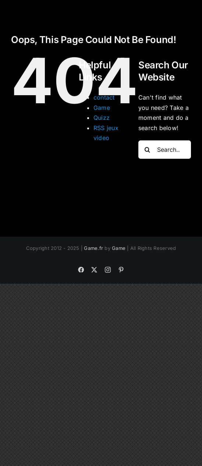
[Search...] (164, 149)
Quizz (101, 117)
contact (104, 97)
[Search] (147, 149)
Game (101, 107)
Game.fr (93, 248)
